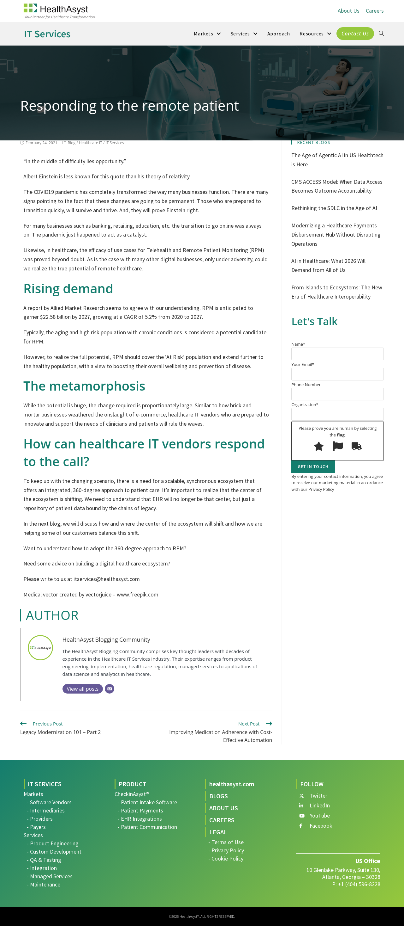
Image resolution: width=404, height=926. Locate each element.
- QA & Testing (44, 859)
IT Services (114, 142)
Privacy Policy (321, 489)
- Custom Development (54, 851)
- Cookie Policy (225, 858)
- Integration (42, 868)
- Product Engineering (53, 843)
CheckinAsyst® (132, 794)
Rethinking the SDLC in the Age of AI (334, 208)
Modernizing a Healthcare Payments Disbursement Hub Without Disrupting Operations (336, 234)
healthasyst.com (231, 784)
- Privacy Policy (226, 850)
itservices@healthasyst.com (107, 579)
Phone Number (337, 391)
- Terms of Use (226, 842)
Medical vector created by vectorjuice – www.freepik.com (90, 594)
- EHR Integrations (140, 818)
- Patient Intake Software (147, 802)
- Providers (40, 818)
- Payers (36, 826)
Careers (375, 10)
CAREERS (222, 820)
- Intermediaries (46, 810)
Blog (72, 142)
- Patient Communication (147, 826)
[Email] (109, 689)
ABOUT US (223, 808)
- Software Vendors (49, 802)
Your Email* (337, 370)
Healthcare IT (90, 142)
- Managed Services (50, 876)
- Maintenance (43, 884)
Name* (337, 350)
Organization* (337, 411)
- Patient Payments (140, 810)
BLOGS (218, 796)
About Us (348, 10)
